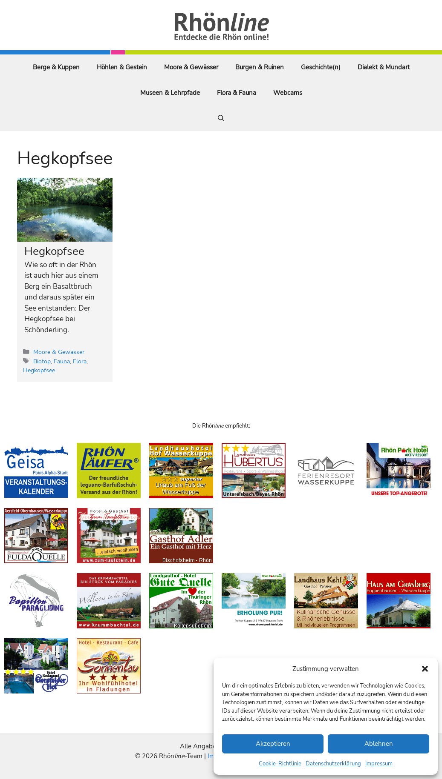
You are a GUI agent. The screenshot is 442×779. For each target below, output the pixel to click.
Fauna (62, 361)
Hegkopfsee (54, 251)
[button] (425, 669)
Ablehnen (378, 743)
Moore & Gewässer (191, 67)
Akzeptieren (273, 743)
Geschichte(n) (321, 67)
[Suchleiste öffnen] (221, 118)
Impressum (379, 764)
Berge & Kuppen (56, 67)
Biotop (42, 361)
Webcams (287, 92)
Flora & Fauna (236, 92)
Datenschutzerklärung (333, 764)
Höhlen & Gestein (122, 67)
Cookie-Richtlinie (280, 764)
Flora (80, 361)
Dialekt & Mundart (384, 67)
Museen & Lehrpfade (170, 92)
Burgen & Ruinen (259, 67)
